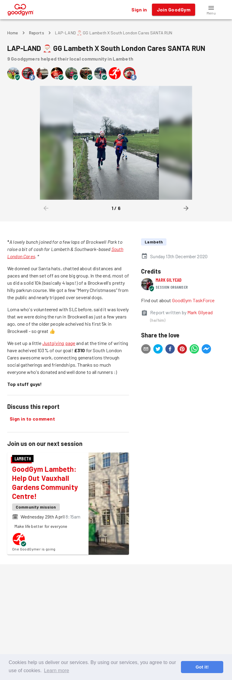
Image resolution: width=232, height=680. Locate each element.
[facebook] (170, 350)
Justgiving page (58, 343)
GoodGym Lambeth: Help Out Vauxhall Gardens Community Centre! (45, 482)
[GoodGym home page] (20, 9)
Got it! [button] (201, 667)
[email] (146, 350)
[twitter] (158, 350)
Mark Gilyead (169, 280)
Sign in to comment (32, 419)
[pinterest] (182, 350)
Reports (36, 32)
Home (12, 32)
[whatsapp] (194, 350)
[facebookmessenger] (206, 350)
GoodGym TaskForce (193, 300)
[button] (211, 9)
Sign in (139, 10)
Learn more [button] (56, 670)
